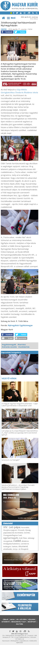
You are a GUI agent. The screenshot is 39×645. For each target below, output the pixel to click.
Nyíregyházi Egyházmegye (20, 325)
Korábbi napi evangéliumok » (27, 518)
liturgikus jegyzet (10, 530)
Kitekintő (6, 622)
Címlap (5, 619)
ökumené (23, 546)
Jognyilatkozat (24, 641)
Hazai (4, 29)
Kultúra (19, 624)
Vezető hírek (9, 378)
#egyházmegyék (9, 344)
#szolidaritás (23, 347)
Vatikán (15, 546)
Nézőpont (32, 622)
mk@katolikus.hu (24, 637)
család (17, 541)
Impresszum (5, 641)
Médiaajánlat (14, 641)
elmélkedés (7, 549)
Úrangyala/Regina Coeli (12, 535)
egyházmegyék (10, 538)
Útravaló (21, 530)
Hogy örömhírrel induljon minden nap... (15, 498)
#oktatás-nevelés (9, 347)
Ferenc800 (25, 527)
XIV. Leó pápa (11, 527)
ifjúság (28, 530)
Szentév (27, 533)
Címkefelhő (8, 523)
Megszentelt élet (18, 622)
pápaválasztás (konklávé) (13, 533)
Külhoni (31, 619)
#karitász (22, 344)
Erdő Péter (23, 538)
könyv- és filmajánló (20, 549)
